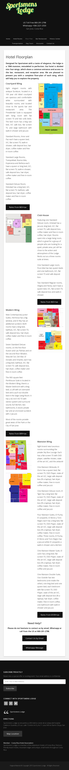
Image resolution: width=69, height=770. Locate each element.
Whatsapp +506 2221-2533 (34, 25)
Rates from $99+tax (17, 433)
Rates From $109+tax (50, 615)
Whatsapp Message (34, 648)
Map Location (13, 733)
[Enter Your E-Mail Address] (34, 681)
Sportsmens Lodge (34, 8)
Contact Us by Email (35, 638)
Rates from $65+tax (17, 207)
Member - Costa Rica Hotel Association (18, 743)
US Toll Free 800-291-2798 (34, 22)
